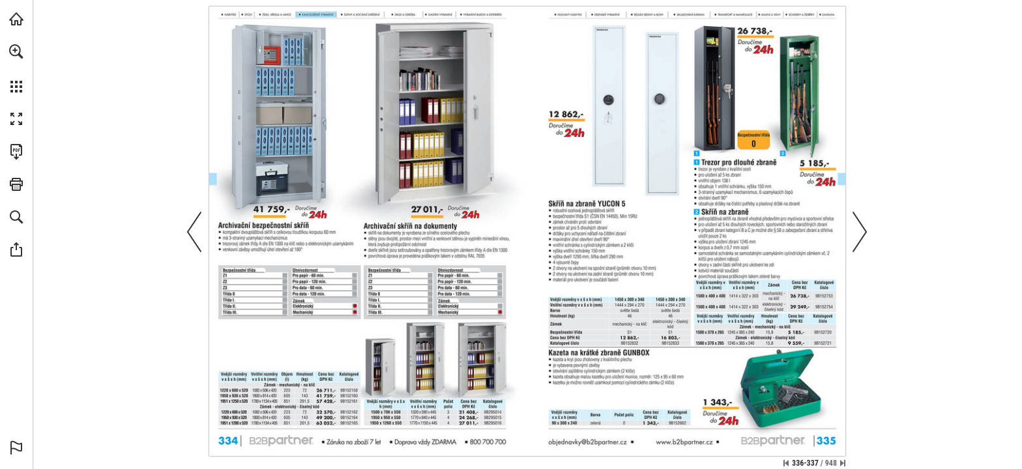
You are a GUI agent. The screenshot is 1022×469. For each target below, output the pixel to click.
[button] (16, 51)
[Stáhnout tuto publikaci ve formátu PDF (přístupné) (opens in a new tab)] (16, 151)
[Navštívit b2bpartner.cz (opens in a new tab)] (16, 19)
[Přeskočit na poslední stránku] (842, 463)
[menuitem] (16, 68)
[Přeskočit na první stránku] (786, 463)
